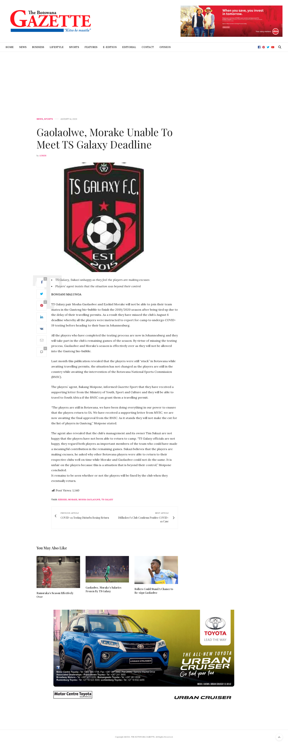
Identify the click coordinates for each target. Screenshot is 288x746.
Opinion (165, 47)
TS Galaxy (107, 499)
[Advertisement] (144, 79)
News (22, 47)
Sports (74, 47)
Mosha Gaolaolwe (89, 499)
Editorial (129, 47)
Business (38, 47)
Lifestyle (57, 47)
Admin (42, 155)
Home (10, 47)
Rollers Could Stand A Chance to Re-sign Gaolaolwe (153, 590)
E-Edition (110, 47)
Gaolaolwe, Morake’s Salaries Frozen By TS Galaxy (103, 589)
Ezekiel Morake (67, 499)
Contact (148, 47)
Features (90, 47)
